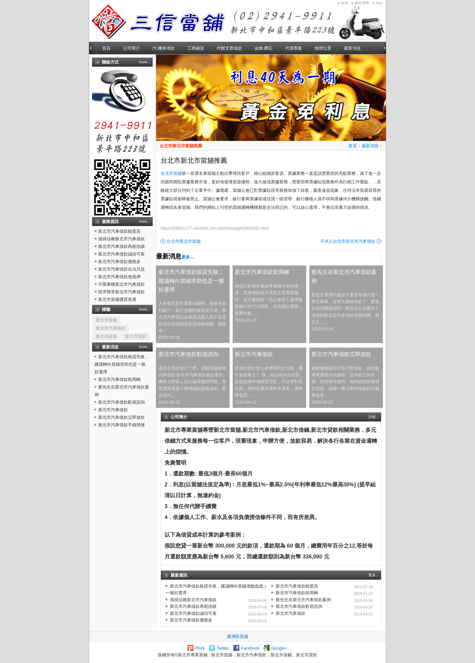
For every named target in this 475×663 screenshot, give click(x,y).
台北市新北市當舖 (184, 241)
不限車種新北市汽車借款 (121, 284)
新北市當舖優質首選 (117, 299)
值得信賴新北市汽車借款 (121, 238)
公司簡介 (131, 48)
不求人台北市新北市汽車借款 (347, 241)
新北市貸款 (135, 336)
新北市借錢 (106, 336)
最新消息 (352, 48)
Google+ (279, 648)
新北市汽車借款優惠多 (119, 261)
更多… (187, 257)
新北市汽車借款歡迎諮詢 (121, 402)
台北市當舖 (171, 173)
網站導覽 (362, 3)
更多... (373, 575)
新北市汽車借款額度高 (119, 231)
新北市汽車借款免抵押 (119, 276)
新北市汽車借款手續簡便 (121, 424)
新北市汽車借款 (110, 328)
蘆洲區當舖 (237, 636)
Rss (379, 3)
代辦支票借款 (229, 48)
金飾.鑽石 (263, 48)
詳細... (373, 417)
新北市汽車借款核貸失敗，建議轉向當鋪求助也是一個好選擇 (122, 364)
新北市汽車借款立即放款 (121, 417)
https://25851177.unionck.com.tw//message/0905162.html (215, 228)
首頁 (344, 3)
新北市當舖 (106, 320)
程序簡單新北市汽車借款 (121, 291)
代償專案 (293, 48)
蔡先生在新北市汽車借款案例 (344, 276)
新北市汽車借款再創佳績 (121, 246)
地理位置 (322, 48)
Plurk (200, 648)
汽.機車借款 (163, 48)
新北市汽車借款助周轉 (119, 379)
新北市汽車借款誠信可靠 (121, 254)
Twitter (223, 648)
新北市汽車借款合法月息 (121, 269)
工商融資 (195, 48)
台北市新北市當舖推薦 (181, 145)
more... (144, 62)
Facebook (250, 648)
